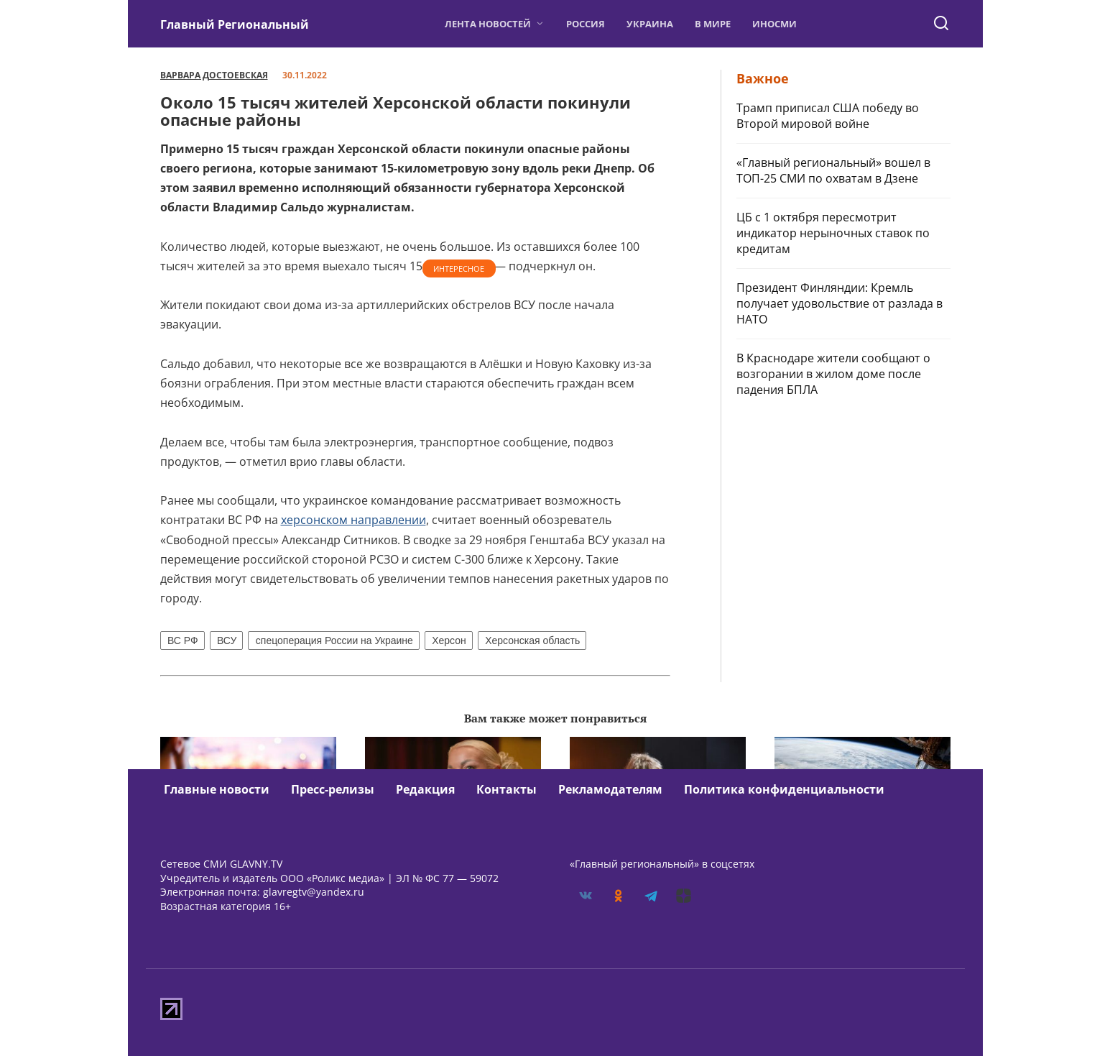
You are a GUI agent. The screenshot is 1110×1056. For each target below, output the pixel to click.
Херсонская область (532, 640)
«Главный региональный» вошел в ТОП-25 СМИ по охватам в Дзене (833, 170)
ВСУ (226, 640)
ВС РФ (182, 640)
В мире (713, 23)
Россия (585, 23)
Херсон (449, 640)
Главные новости (216, 789)
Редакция (425, 789)
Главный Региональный (234, 24)
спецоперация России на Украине (334, 640)
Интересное (458, 268)
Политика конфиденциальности (784, 789)
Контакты (506, 789)
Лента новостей (488, 23)
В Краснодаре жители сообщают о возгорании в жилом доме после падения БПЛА (833, 374)
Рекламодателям (610, 789)
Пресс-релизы (332, 789)
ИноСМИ (774, 23)
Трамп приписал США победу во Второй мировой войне (827, 116)
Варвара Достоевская (214, 75)
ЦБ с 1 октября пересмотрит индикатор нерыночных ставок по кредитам (833, 233)
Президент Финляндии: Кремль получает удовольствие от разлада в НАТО (839, 303)
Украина (649, 23)
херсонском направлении (353, 520)
